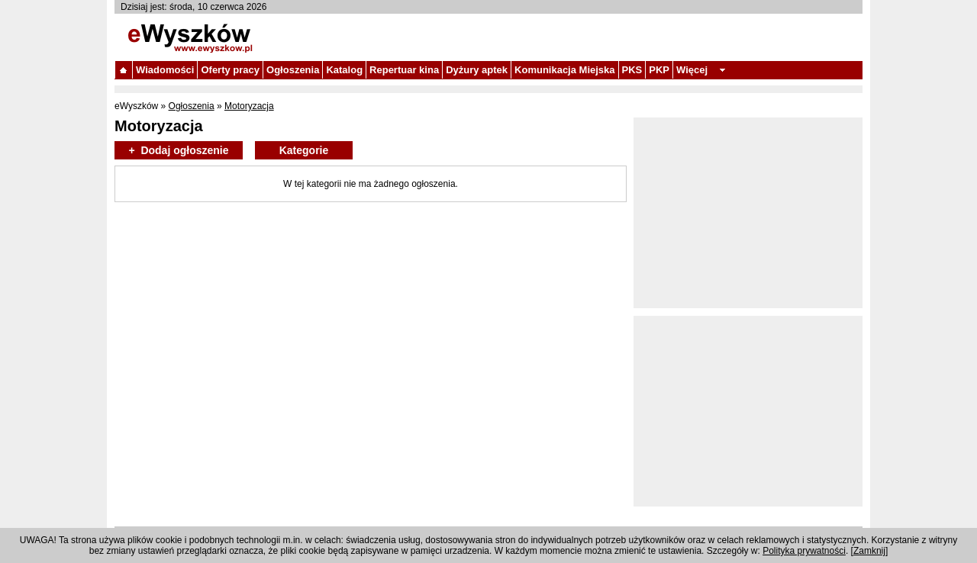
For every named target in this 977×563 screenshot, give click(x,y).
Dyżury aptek (477, 70)
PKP (659, 70)
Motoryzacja (249, 106)
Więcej (692, 70)
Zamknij (869, 550)
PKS (632, 70)
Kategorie (304, 150)
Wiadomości (165, 70)
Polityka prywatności (804, 550)
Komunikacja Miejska (564, 70)
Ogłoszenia (292, 70)
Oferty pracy (230, 70)
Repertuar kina (404, 70)
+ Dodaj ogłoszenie (178, 150)
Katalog (344, 70)
